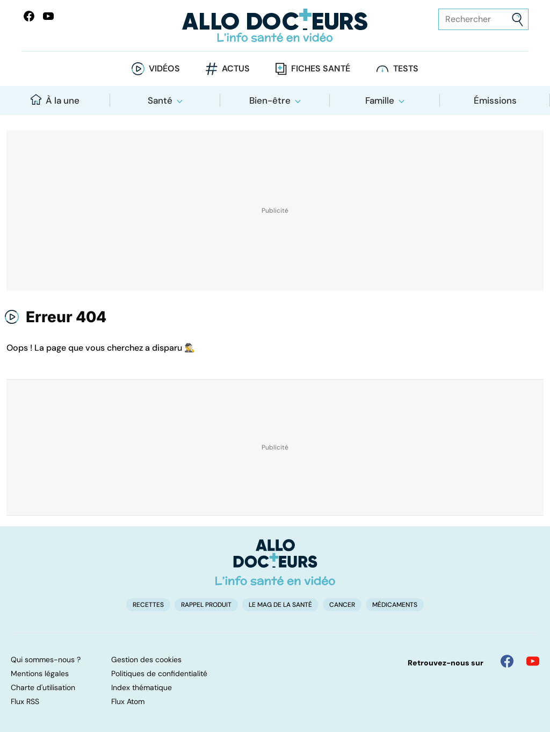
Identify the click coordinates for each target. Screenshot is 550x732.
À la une (55, 100)
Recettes (148, 604)
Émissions (495, 100)
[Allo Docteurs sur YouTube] (48, 16)
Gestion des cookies (146, 659)
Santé (160, 100)
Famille (379, 100)
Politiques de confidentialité (159, 673)
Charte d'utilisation (43, 687)
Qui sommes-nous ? (46, 659)
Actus (236, 68)
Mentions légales (40, 673)
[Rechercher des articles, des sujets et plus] (483, 19)
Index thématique (141, 687)
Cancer (342, 604)
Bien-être (270, 100)
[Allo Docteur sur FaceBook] (29, 16)
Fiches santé (320, 68)
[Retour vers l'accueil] (275, 25)
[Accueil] (275, 562)
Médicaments (394, 604)
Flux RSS (25, 701)
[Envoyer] (517, 20)
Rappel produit (206, 604)
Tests (405, 68)
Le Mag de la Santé (280, 604)
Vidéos (164, 68)
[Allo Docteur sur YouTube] (532, 661)
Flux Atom (127, 701)
